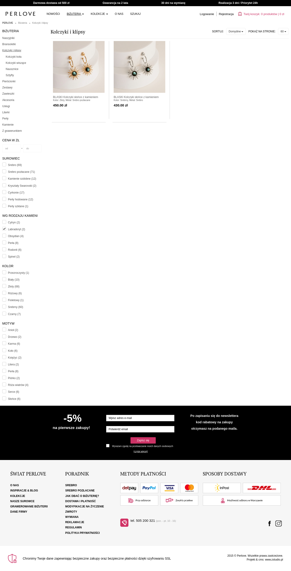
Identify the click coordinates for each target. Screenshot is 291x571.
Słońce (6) (14, 398)
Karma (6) (14, 343)
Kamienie (8, 124)
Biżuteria (75, 14)
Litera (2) (13, 364)
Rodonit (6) (14, 249)
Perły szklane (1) (18, 206)
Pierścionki (8, 81)
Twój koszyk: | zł (261, 14)
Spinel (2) (14, 256)
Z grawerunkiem (12, 130)
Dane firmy (18, 511)
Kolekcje (99, 14)
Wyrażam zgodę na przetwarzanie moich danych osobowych (142, 446)
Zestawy (7, 87)
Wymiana (72, 517)
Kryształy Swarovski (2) (22, 185)
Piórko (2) (14, 378)
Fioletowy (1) (16, 300)
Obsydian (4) (16, 236)
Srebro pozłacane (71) (21, 171)
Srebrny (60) (15, 307)
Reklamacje (74, 522)
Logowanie (207, 14)
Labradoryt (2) (16, 229)
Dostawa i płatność (80, 501)
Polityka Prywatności (82, 533)
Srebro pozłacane (80, 490)
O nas (119, 14)
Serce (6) (13, 391)
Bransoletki (9, 44)
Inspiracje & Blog (24, 490)
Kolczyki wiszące (16, 63)
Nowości (53, 14)
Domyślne (236, 31)
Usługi (6, 106)
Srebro (71, 485)
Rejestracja (226, 14)
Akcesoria (8, 100)
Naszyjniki (8, 38)
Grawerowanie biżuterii (29, 506)
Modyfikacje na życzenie (84, 506)
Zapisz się (143, 440)
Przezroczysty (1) (18, 272)
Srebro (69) (15, 165)
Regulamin (73, 527)
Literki (6, 112)
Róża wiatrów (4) (18, 385)
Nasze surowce (22, 501)
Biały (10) (14, 279)
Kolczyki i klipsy (40, 23)
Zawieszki (8, 93)
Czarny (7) (14, 314)
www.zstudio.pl (274, 559)
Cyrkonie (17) (16, 192)
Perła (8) (13, 243)
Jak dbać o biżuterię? (82, 496)
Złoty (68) (14, 286)
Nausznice (12, 69)
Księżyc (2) (14, 357)
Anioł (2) (13, 330)
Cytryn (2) (14, 222)
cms (260, 559)
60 (283, 31)
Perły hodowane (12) (20, 199)
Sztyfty (10, 75)
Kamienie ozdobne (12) (22, 178)
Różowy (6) (15, 293)
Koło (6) (13, 350)
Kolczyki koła (13, 56)
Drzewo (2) (14, 336)
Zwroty (71, 511)
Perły (5, 118)
